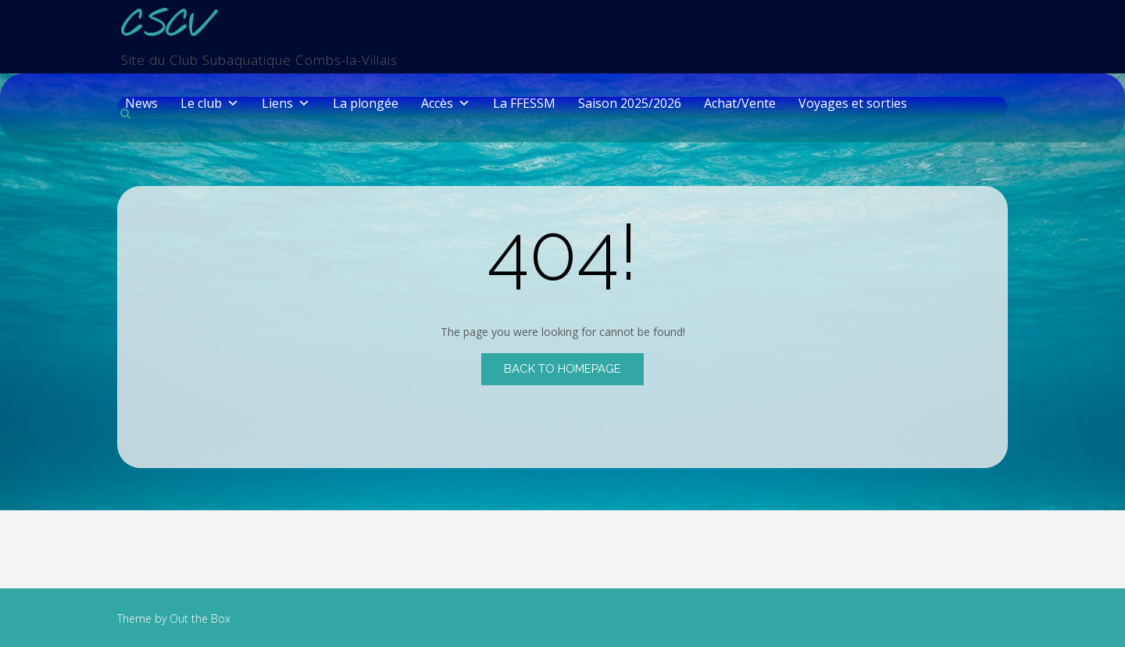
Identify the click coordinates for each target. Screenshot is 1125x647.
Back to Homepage (562, 369)
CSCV (165, 27)
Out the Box (200, 618)
